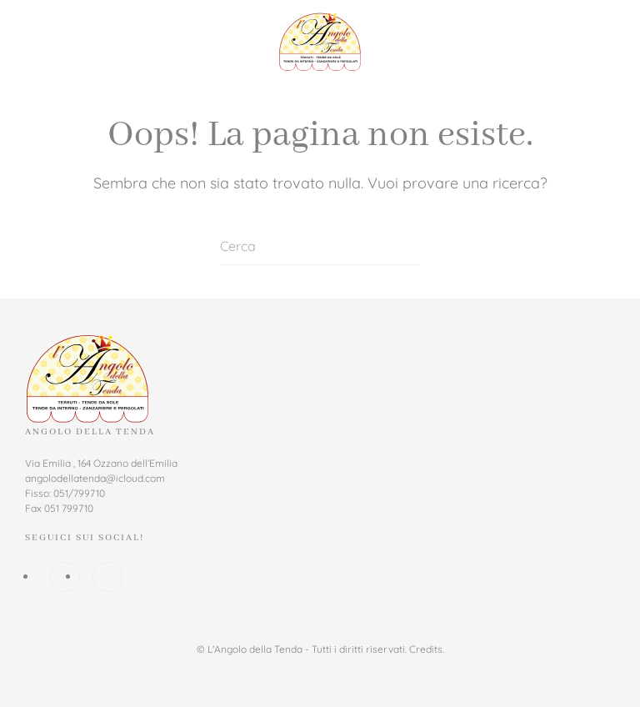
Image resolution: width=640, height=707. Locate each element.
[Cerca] (320, 246)
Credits (425, 649)
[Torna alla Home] (320, 41)
